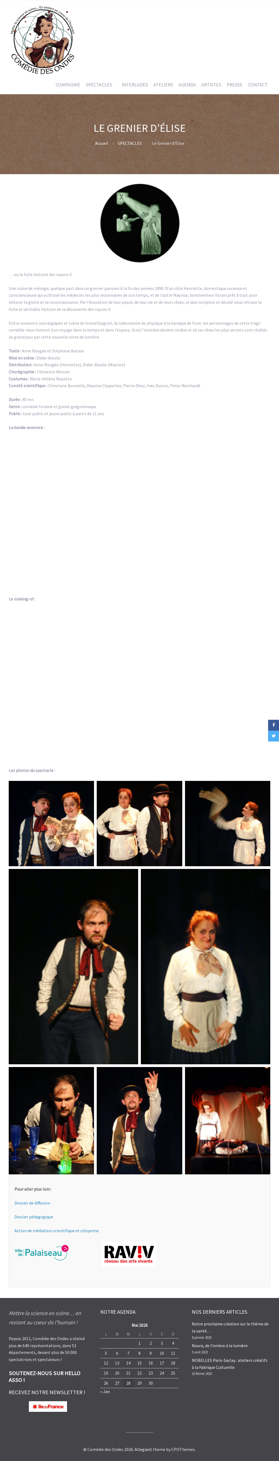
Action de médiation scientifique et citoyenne (56, 1230)
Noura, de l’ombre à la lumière (220, 1345)
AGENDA (187, 85)
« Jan (105, 1391)
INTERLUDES (135, 85)
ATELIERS (163, 85)
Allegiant (143, 1449)
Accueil (101, 143)
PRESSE (234, 85)
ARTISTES (211, 85)
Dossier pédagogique (33, 1216)
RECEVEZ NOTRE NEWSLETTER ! (47, 1392)
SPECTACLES (99, 85)
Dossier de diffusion (32, 1203)
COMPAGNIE (68, 85)
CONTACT (258, 85)
